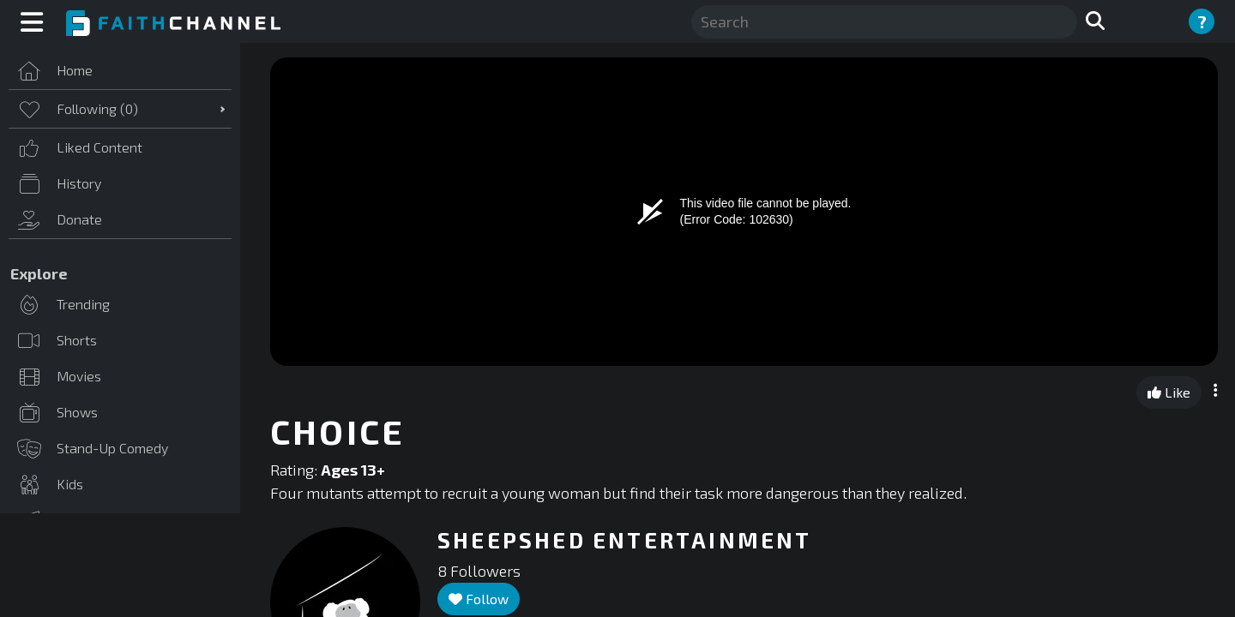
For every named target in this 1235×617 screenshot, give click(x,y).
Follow (479, 598)
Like (1169, 392)
